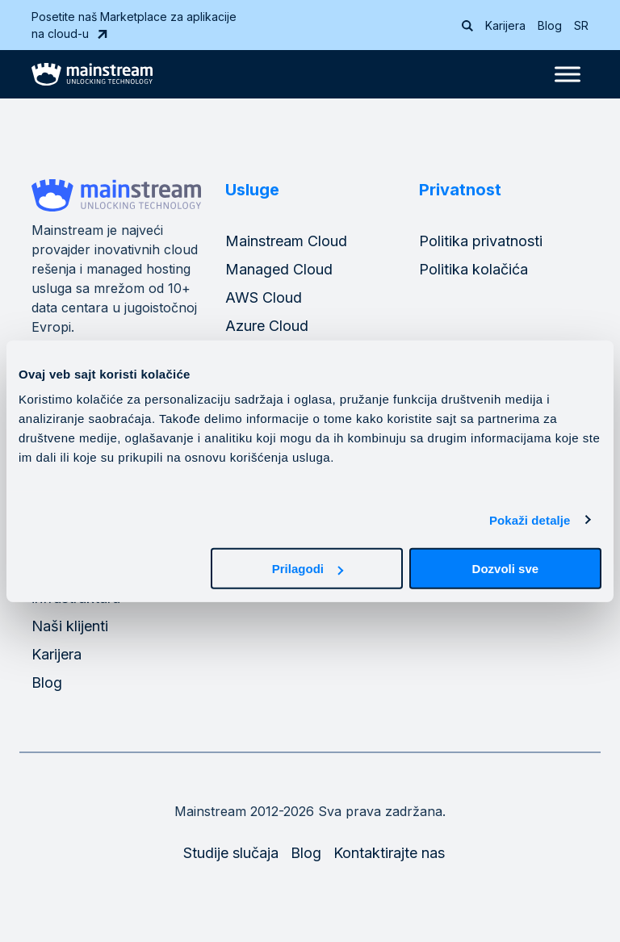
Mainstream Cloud (286, 240)
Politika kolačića (473, 269)
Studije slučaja (231, 852)
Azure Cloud (266, 325)
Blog (550, 25)
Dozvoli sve (505, 569)
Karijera (505, 25)
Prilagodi (307, 569)
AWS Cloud (263, 297)
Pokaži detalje (530, 519)
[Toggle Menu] (567, 74)
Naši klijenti (69, 626)
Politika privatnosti (480, 240)
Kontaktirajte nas (389, 852)
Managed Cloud (279, 269)
